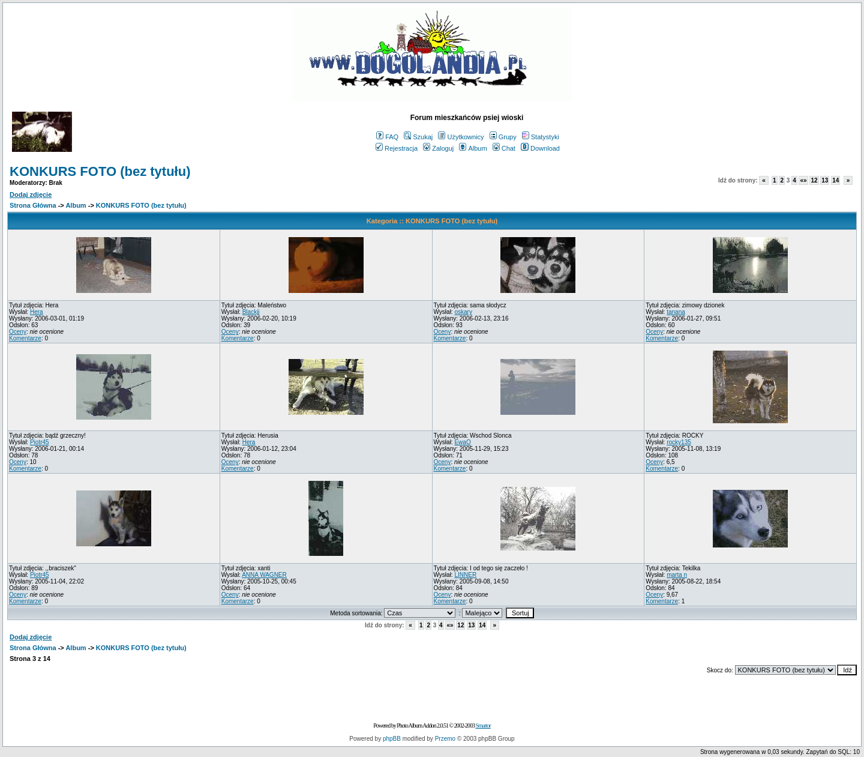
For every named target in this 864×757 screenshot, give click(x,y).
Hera (36, 312)
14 (835, 180)
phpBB (392, 738)
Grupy (503, 136)
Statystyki (540, 136)
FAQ (387, 136)
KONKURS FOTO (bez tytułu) (100, 171)
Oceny (17, 331)
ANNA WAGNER (264, 575)
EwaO (462, 442)
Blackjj (251, 312)
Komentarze (25, 338)
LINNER (465, 575)
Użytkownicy (461, 136)
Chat (504, 148)
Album (473, 148)
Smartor (482, 725)
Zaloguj (438, 148)
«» (803, 180)
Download (540, 148)
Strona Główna (33, 205)
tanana (676, 312)
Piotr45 (39, 442)
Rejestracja (397, 148)
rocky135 (679, 442)
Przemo (445, 738)
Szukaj (418, 136)
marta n (677, 575)
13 (824, 180)
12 (814, 180)
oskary (463, 312)
